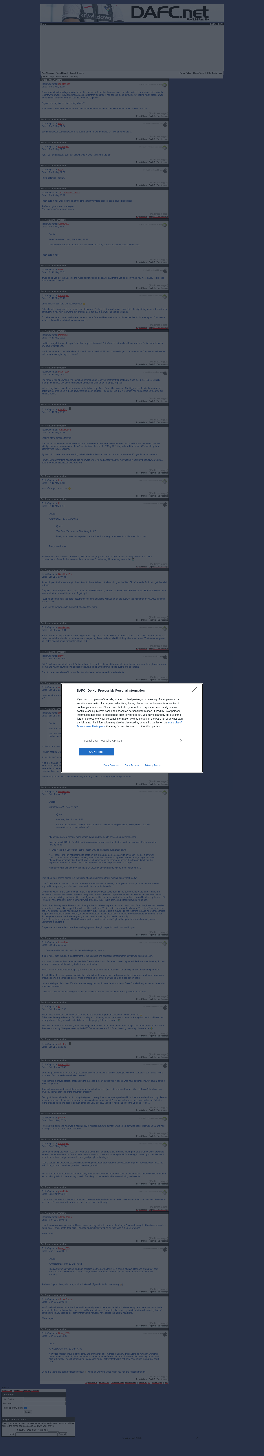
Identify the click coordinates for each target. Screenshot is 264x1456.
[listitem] (132, 740)
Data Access (132, 765)
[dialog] (132, 728)
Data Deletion (111, 765)
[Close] (195, 690)
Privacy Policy (153, 765)
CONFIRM (96, 751)
